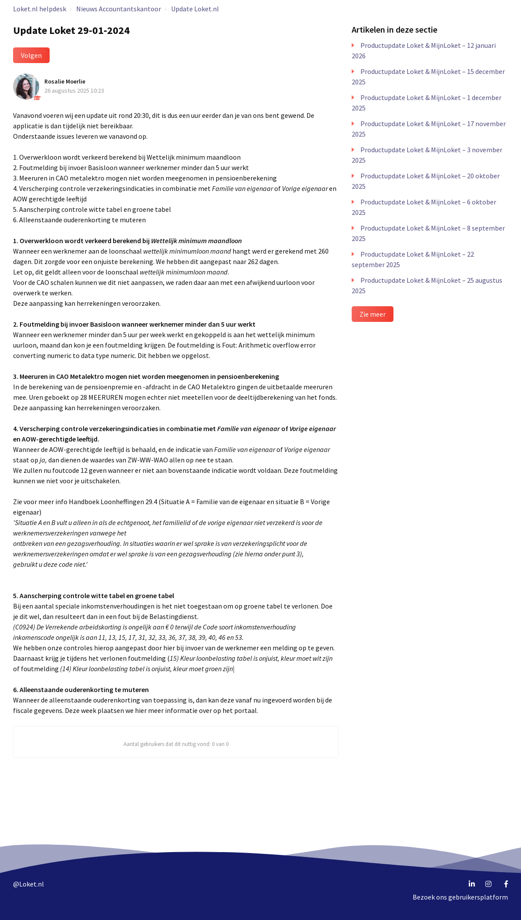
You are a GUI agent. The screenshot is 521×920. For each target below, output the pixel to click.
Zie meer (373, 314)
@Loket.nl (28, 884)
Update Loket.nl (195, 8)
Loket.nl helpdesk (39, 8)
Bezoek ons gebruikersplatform (460, 897)
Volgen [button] (31, 55)
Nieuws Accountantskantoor (118, 8)
